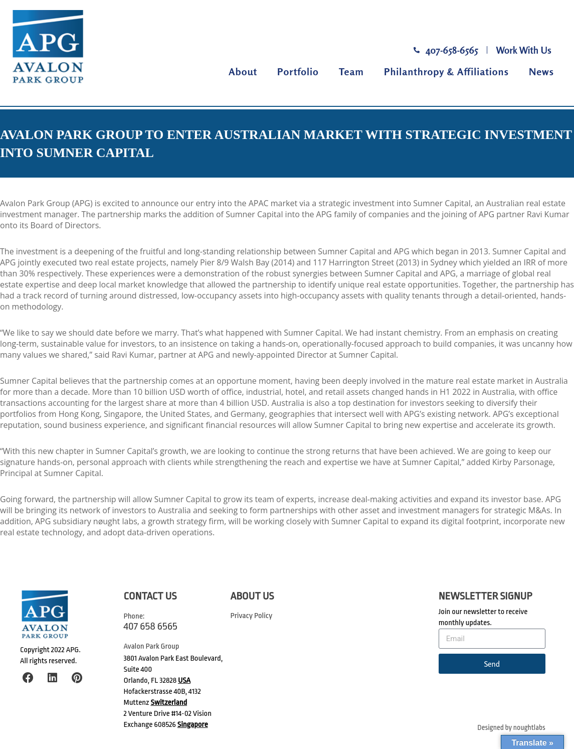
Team (351, 71)
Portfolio (298, 71)
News (541, 71)
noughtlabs (529, 727)
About (243, 71)
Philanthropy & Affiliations (446, 71)
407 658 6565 (150, 626)
